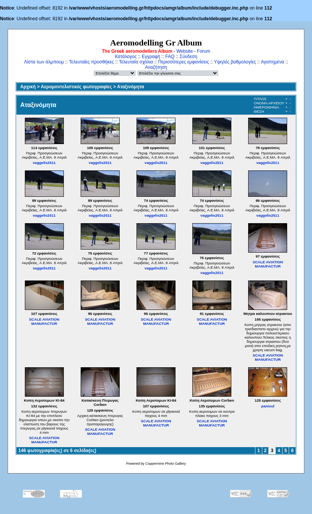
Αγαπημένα (272, 62)
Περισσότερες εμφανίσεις (183, 62)
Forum (203, 51)
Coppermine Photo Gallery (165, 463)
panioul (267, 406)
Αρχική (28, 86)
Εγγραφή (151, 56)
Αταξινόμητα (130, 86)
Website (184, 51)
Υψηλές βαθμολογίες (235, 62)
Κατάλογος (125, 56)
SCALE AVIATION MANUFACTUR (268, 264)
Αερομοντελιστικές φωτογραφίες (76, 86)
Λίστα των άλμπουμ (44, 62)
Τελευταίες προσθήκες (91, 62)
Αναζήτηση (156, 67)
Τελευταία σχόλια (136, 62)
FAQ (169, 56)
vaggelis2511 (44, 163)
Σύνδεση (188, 56)
